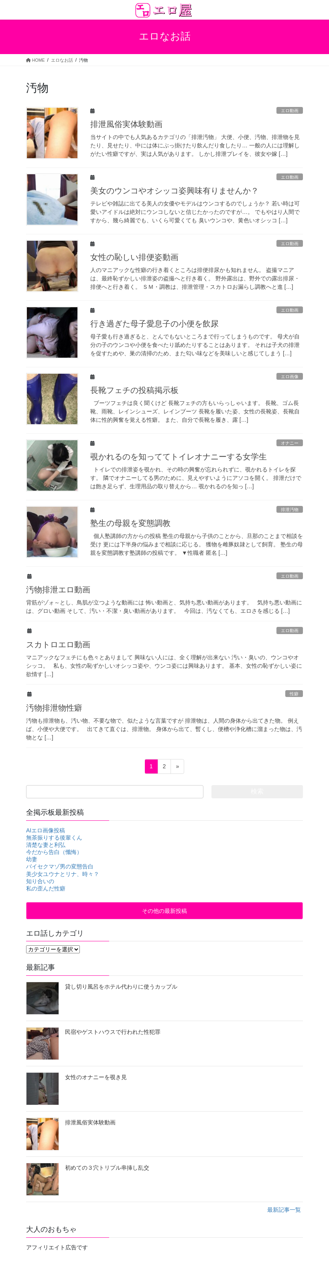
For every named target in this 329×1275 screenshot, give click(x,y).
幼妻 (31, 859)
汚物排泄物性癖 (54, 707)
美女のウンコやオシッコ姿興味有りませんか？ (174, 190)
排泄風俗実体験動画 (126, 124)
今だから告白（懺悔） (54, 852)
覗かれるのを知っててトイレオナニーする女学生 (178, 456)
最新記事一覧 (284, 1210)
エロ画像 (290, 376)
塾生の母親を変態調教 (130, 523)
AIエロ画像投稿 (45, 830)
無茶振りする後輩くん (54, 837)
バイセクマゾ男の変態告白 (59, 866)
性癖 (294, 693)
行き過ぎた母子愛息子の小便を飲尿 (154, 323)
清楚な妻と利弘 (45, 845)
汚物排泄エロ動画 (58, 589)
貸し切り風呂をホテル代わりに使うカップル (121, 986)
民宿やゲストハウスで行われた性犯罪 (112, 1032)
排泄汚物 (290, 509)
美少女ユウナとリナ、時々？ (62, 874)
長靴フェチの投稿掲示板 (134, 390)
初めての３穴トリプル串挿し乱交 (107, 1167)
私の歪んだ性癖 (45, 888)
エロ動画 (290, 110)
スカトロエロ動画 (58, 644)
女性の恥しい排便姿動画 (134, 257)
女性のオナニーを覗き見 (96, 1077)
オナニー (290, 443)
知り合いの (40, 881)
